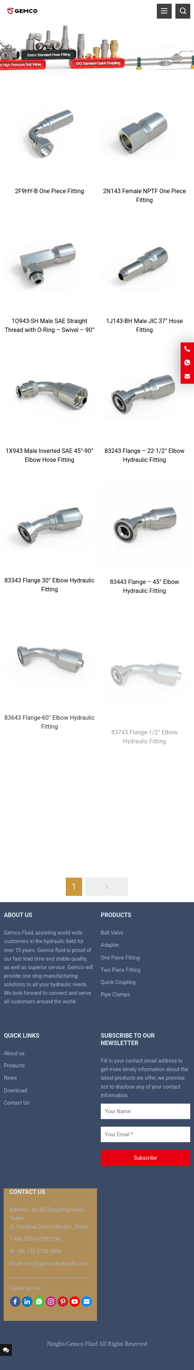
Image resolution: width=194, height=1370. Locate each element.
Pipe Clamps (115, 994)
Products (14, 1066)
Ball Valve (112, 933)
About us (14, 1053)
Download (15, 1090)
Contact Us (16, 1103)
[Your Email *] (145, 1134)
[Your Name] (145, 1111)
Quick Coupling (118, 982)
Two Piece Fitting (120, 970)
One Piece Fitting (120, 958)
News (10, 1078)
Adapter (110, 945)
